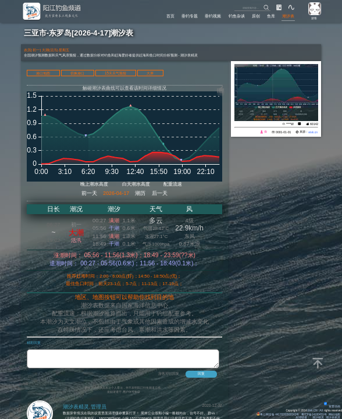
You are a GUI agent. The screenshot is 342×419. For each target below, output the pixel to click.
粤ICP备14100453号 (313, 414)
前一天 (89, 193)
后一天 (160, 193)
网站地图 (334, 414)
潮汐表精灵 (333, 417)
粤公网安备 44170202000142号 (278, 414)
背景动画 (332, 406)
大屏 (150, 73)
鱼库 (271, 16)
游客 (314, 18)
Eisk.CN (313, 410)
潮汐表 (288, 16)
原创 (256, 16)
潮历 (140, 193)
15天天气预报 (115, 73)
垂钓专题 (189, 16)
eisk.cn (313, 132)
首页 (170, 16)
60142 (314, 124)
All (321, 410)
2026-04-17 (116, 193)
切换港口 (77, 73)
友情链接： (302, 417)
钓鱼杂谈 (237, 16)
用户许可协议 (131, 395)
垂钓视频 (213, 16)
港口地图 (43, 73)
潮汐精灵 (318, 417)
